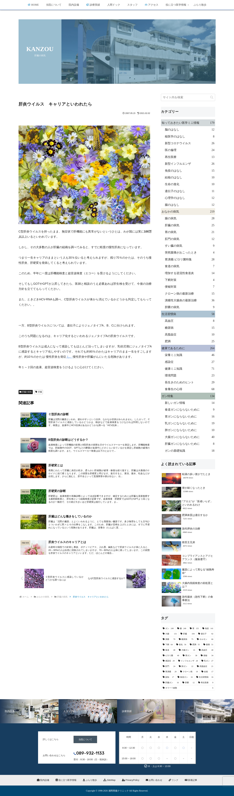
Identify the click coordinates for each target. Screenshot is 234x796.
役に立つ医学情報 (66, 780)
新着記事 (191, 780)
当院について (85, 739)
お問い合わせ (154, 780)
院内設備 (43, 780)
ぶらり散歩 (90, 780)
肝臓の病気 (26, 392)
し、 (69, 356)
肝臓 (38, 392)
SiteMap (109, 780)
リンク (173, 780)
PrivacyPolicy (130, 780)
